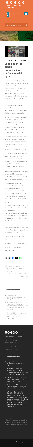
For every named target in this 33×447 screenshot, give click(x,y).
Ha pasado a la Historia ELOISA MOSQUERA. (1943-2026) (16, 297)
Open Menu (26, 13)
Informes (23, 60)
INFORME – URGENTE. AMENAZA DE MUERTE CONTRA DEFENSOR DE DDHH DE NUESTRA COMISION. (17, 305)
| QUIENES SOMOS (17, 5)
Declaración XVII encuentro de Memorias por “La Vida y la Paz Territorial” (17, 386)
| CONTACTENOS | (11, 8)
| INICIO (8, 5)
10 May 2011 (10, 60)
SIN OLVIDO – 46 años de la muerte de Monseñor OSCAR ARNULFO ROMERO (16, 315)
